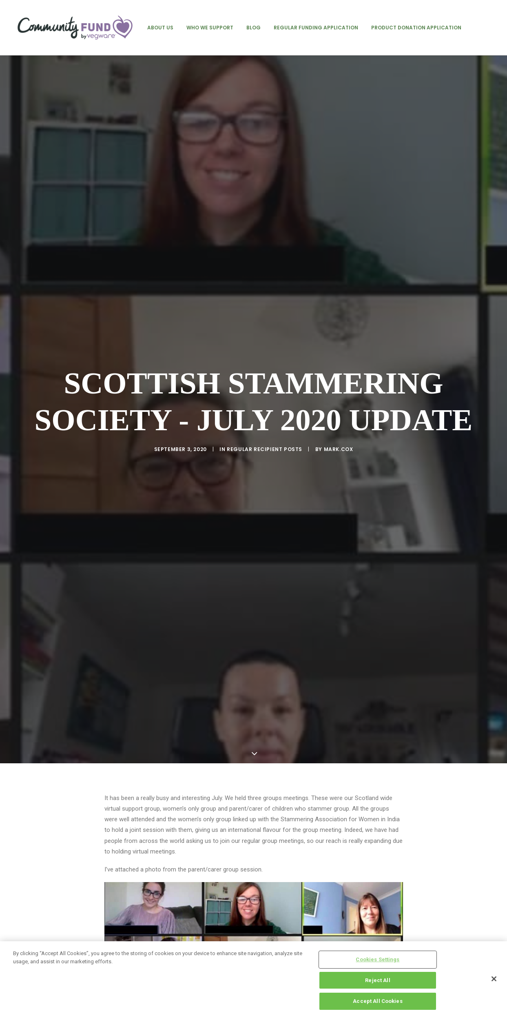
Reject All (377, 980)
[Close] (494, 979)
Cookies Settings (377, 959)
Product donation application (416, 27)
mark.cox (338, 404)
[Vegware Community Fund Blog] (75, 27)
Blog (253, 27)
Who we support (209, 27)
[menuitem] (160, 27)
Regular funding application (316, 27)
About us (160, 27)
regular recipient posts (264, 404)
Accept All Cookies (377, 1001)
